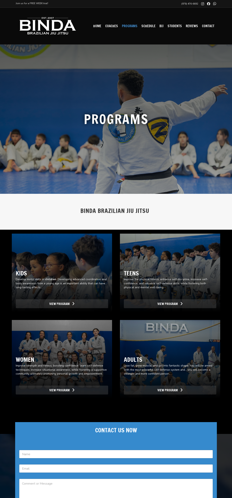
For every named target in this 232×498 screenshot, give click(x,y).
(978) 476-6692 (189, 3)
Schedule (148, 25)
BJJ (161, 25)
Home (97, 25)
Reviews (192, 25)
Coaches (111, 25)
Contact (208, 25)
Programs (129, 25)
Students (175, 25)
